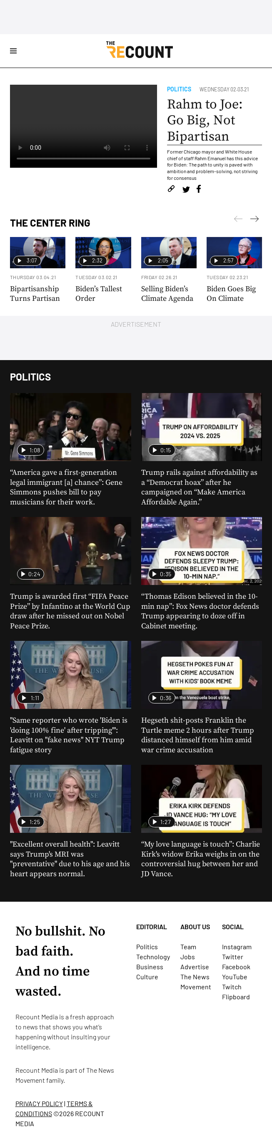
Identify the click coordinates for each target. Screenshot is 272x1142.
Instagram (237, 946)
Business (149, 967)
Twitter (232, 956)
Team (188, 946)
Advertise (194, 967)
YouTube (234, 977)
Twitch (232, 987)
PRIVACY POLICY (39, 1103)
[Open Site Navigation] (13, 51)
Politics (179, 89)
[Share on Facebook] (199, 190)
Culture (147, 977)
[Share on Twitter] (186, 190)
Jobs (187, 956)
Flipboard (236, 997)
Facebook (236, 967)
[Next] (238, 220)
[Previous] (254, 220)
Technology (153, 956)
